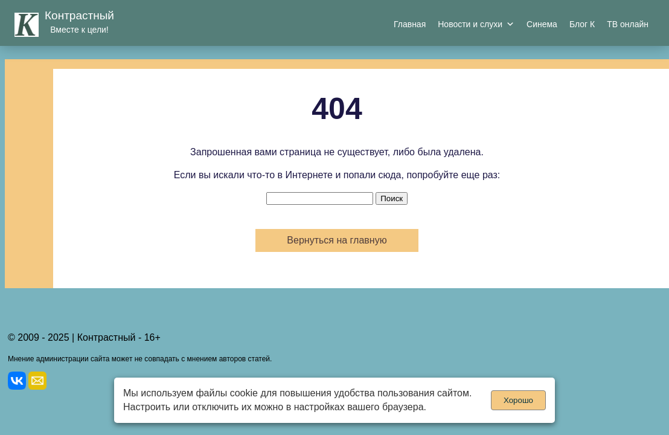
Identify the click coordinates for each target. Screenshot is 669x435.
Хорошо (518, 400)
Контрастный (79, 15)
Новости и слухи (476, 24)
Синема (542, 24)
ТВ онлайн (627, 24)
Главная (410, 24)
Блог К (582, 24)
